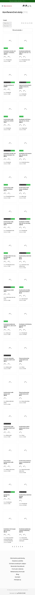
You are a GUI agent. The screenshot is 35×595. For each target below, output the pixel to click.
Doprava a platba (17, 561)
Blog (17, 574)
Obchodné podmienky (17, 558)
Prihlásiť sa (17, 579)
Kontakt (17, 577)
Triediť (5, 20)
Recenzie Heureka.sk (17, 566)
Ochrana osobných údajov (17, 563)
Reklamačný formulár (18, 571)
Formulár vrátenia (17, 569)
